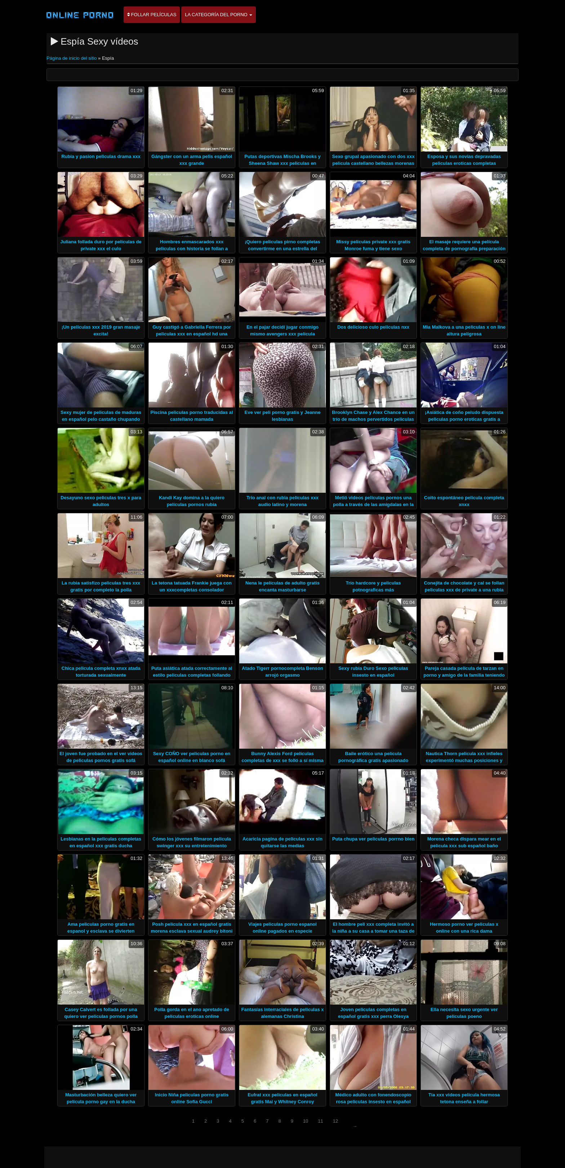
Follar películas (151, 14)
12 (335, 1121)
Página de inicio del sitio (72, 58)
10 (305, 1121)
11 (320, 1121)
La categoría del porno (218, 14)
